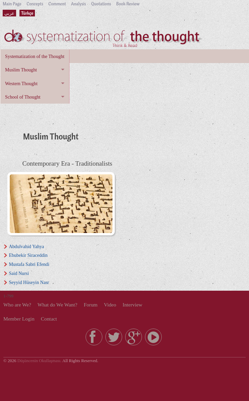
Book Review (128, 3)
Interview (132, 304)
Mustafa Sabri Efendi (29, 264)
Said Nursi (19, 273)
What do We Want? (58, 304)
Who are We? (17, 304)
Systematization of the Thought (34, 56)
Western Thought (21, 83)
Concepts (35, 3)
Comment (57, 3)
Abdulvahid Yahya (26, 246)
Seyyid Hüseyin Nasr (29, 282)
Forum (91, 304)
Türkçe (27, 13)
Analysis (78, 3)
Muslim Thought (21, 69)
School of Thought (22, 97)
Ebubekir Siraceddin (28, 255)
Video (110, 304)
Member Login (19, 319)
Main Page (12, 3)
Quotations (101, 3)
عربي (9, 13)
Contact (49, 319)
